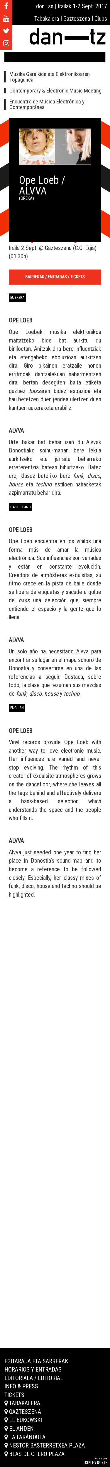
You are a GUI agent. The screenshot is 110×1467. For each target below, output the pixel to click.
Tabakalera (22, 1403)
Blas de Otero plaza (34, 1454)
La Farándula (24, 1437)
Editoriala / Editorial (33, 1378)
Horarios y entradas (33, 1369)
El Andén (19, 1428)
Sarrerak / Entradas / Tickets (55, 277)
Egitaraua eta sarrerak (36, 1361)
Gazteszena (22, 1411)
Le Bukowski (23, 1420)
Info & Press (21, 1386)
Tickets (14, 1394)
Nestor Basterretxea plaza (44, 1445)
